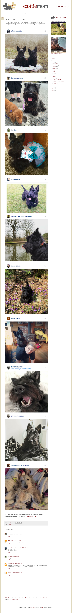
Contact (51, 12)
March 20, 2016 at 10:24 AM (23, 547)
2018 (53, 58)
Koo (8, 556)
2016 (53, 62)
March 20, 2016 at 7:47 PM (17, 572)
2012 (53, 91)
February (55, 83)
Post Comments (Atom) (14, 599)
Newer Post (7, 597)
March (54, 78)
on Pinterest (31, 516)
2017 (53, 60)
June (54, 73)
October (54, 66)
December (55, 63)
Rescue (44, 12)
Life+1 (42, 607)
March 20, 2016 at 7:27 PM (17, 563)
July (54, 71)
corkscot (9, 572)
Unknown (10, 563)
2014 (53, 88)
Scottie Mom (10, 524)
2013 (53, 90)
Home (26, 597)
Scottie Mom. (32, 607)
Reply (9, 536)
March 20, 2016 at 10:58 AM (15, 556)
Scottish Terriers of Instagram (58, 81)
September (55, 68)
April (54, 76)
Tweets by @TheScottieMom (56, 53)
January (54, 84)
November (55, 65)
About (18, 12)
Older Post (45, 597)
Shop (25, 12)
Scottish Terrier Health (34, 12)
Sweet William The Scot (12, 547)
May (54, 74)
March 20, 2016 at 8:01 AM (16, 540)
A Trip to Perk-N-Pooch (57, 79)
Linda (9, 540)
